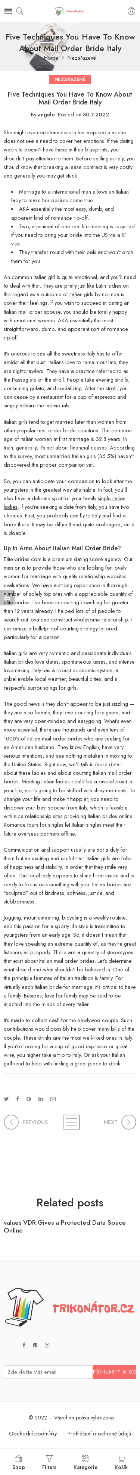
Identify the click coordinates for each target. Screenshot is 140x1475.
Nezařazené (82, 58)
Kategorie (85, 1462)
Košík (121, 1462)
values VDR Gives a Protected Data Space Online (65, 1226)
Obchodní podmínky (33, 1433)
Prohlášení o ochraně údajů (99, 1433)
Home (51, 58)
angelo (46, 114)
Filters (49, 1462)
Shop (18, 1462)
